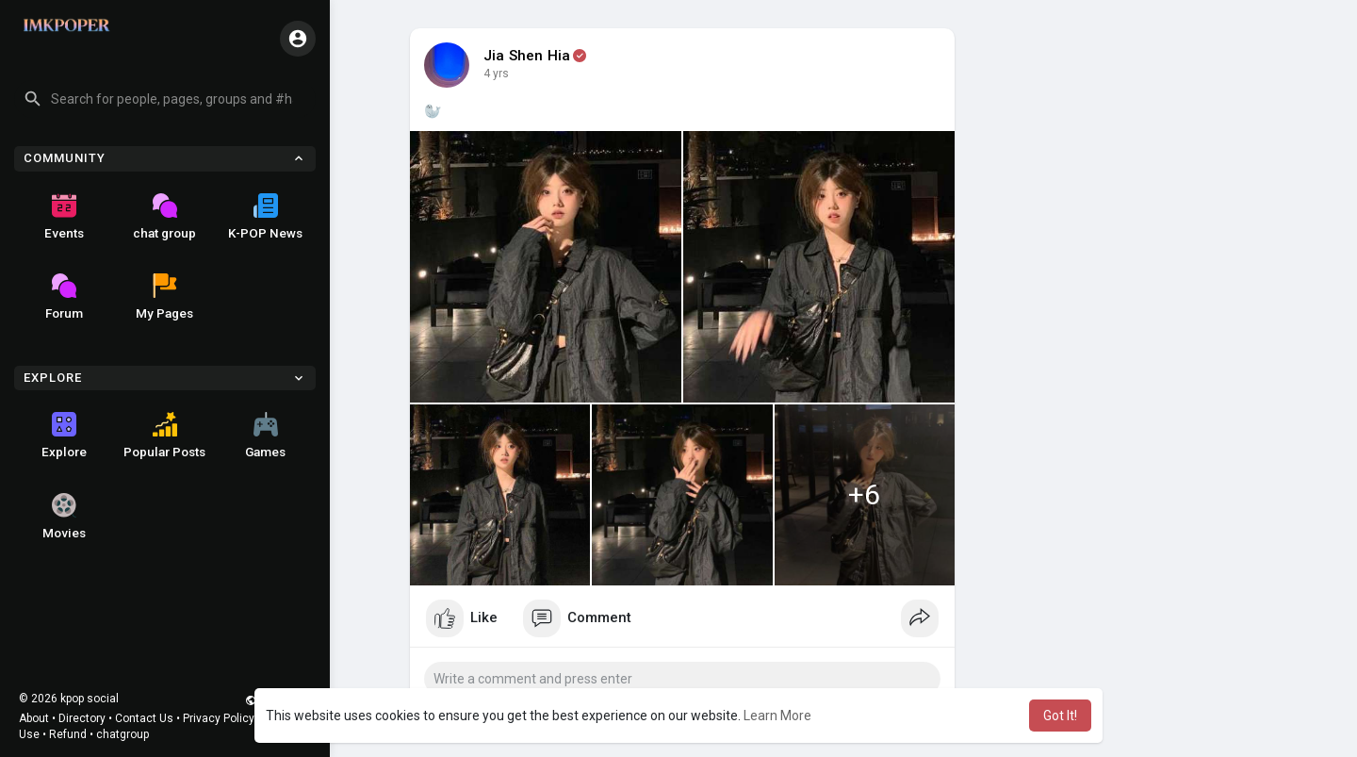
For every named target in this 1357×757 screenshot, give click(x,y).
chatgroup (122, 734)
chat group (164, 216)
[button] (165, 99)
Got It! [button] (1060, 715)
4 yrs (496, 73)
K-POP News (265, 216)
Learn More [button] (777, 715)
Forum (64, 297)
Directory (82, 718)
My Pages (164, 297)
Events (64, 216)
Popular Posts (164, 435)
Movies (64, 516)
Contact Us (144, 718)
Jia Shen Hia (526, 55)
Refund (68, 734)
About (34, 718)
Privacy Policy (218, 718)
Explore (64, 435)
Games (265, 435)
